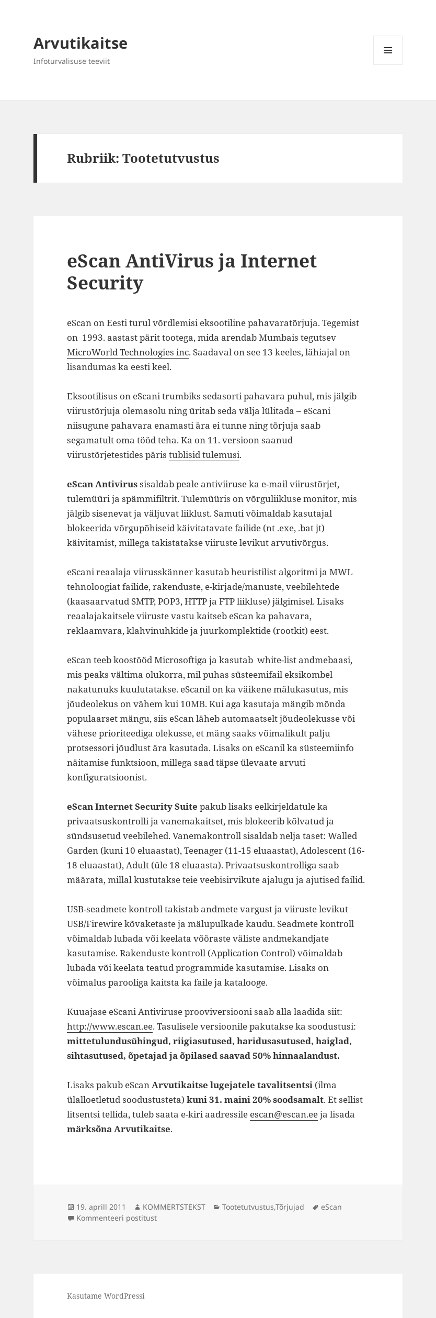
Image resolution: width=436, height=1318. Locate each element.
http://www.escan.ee (110, 1026)
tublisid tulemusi (204, 455)
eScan (331, 1207)
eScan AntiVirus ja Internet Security (192, 271)
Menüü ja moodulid (388, 64)
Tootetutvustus (248, 1207)
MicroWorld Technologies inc (128, 352)
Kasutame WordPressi (105, 1296)
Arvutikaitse (80, 42)
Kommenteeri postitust (116, 1218)
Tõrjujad (290, 1207)
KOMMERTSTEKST (174, 1207)
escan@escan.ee (284, 1114)
